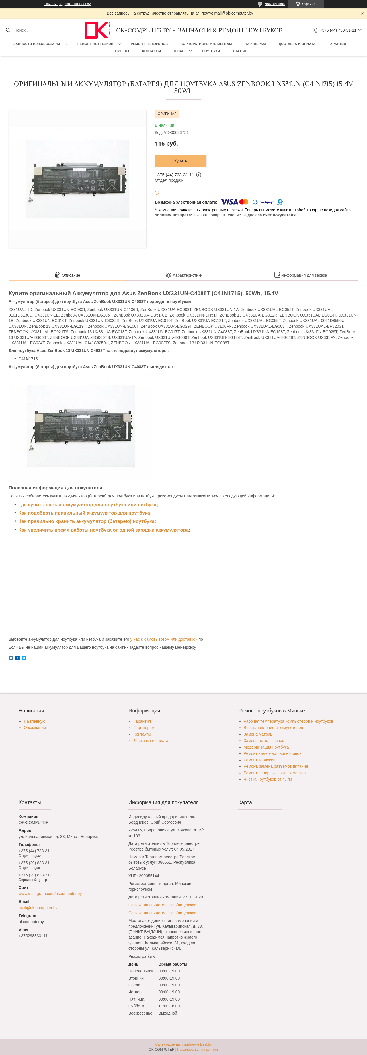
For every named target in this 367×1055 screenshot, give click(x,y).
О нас (179, 51)
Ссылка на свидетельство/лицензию (162, 905)
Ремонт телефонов (149, 44)
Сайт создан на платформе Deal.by (183, 1044)
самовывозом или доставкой (171, 639)
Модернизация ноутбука (266, 747)
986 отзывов (275, 4)
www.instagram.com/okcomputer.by (50, 893)
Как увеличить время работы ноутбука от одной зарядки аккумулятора (103, 530)
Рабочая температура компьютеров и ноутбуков (288, 721)
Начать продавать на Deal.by (67, 4)
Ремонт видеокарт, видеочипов (273, 753)
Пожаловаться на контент (197, 1050)
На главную (34, 721)
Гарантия (337, 44)
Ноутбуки (211, 51)
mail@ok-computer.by (38, 907)
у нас (135, 639)
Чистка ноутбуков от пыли (268, 779)
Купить (180, 161)
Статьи (239, 51)
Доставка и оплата (297, 44)
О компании (35, 727)
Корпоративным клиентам (206, 44)
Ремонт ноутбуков (95, 44)
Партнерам (255, 44)
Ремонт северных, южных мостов (275, 773)
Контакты (151, 51)
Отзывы (121, 51)
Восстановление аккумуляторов (273, 727)
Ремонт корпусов (260, 760)
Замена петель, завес (264, 740)
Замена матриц (258, 734)
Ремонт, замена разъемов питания (276, 766)
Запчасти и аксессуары (36, 44)
